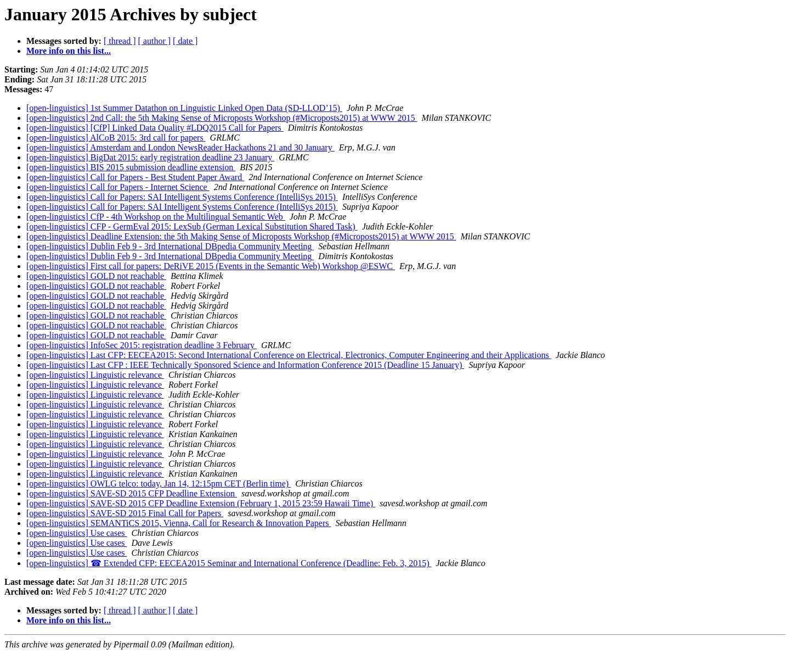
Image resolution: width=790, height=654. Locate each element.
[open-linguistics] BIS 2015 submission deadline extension (130, 167)
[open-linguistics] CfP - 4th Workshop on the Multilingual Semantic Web (155, 216)
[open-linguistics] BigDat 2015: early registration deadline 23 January (150, 157)
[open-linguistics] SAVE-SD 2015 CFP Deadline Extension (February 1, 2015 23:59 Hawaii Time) (200, 503)
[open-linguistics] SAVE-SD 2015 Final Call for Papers (124, 513)
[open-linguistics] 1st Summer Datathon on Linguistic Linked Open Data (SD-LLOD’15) (184, 108)
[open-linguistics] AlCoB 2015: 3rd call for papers (116, 137)
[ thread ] (120, 41)
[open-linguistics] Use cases (76, 533)
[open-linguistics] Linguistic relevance (95, 374)
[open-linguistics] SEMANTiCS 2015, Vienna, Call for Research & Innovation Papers (178, 523)
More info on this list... (68, 50)
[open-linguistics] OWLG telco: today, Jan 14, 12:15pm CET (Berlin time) (158, 483)
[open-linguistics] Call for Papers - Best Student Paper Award (135, 177)
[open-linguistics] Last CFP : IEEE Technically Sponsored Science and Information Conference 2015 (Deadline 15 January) (245, 365)
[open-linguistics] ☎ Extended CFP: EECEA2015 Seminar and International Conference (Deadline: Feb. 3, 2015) (229, 563)
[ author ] (154, 41)
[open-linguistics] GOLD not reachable (96, 276)
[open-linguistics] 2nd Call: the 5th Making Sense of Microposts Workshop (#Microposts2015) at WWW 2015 (221, 117)
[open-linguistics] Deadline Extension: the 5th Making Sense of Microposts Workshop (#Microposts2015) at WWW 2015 (241, 236)
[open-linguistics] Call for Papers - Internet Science (118, 187)
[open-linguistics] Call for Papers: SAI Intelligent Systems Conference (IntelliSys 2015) (182, 197)
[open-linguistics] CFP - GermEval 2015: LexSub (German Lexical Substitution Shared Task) (192, 226)
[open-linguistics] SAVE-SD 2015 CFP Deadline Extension (131, 493)
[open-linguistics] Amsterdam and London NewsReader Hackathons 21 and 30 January (180, 147)
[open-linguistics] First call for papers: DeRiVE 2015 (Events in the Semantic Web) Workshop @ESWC (210, 266)
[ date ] (185, 41)
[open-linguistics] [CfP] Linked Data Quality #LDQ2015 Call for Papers (155, 127)
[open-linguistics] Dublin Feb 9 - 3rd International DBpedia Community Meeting (170, 246)
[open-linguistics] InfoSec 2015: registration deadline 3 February (141, 345)
